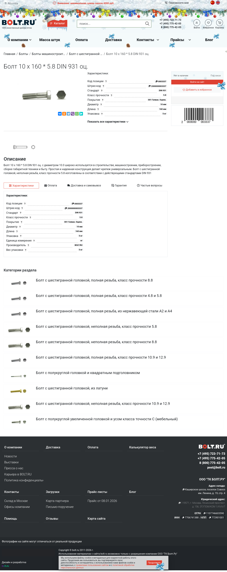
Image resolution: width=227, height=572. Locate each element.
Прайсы (177, 40)
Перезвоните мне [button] (177, 3)
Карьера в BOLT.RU (18, 474)
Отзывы (52, 518)
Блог (209, 40)
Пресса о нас (13, 468)
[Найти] (147, 23)
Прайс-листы (97, 492)
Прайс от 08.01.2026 (102, 501)
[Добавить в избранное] (197, 90)
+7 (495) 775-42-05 (170, 23)
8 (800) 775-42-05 (171, 27)
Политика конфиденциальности (24, 480)
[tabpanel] (85, 224)
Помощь (10, 518)
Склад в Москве (16, 501)
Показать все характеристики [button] (108, 121)
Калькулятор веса (142, 447)
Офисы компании (17, 507)
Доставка (113, 40)
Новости (10, 456)
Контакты (145, 40)
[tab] (21, 186)
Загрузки (52, 492)
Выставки (11, 462)
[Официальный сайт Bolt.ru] (19, 22)
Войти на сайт (197, 82)
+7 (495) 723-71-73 (170, 19)
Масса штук (49, 40)
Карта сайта (97, 518)
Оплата (81, 40)
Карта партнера (57, 501)
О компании (18, 40)
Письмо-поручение (60, 507)
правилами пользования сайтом (92, 565)
